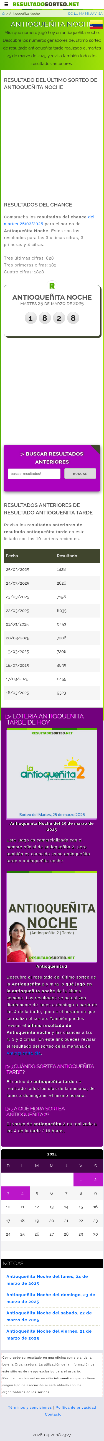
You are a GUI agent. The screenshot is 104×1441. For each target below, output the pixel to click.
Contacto (53, 1414)
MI (87, 13)
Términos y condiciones (30, 1407)
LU (76, 13)
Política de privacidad (76, 1407)
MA (81, 13)
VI (96, 13)
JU (92, 13)
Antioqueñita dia (24, 1053)
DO (70, 13)
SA (100, 13)
